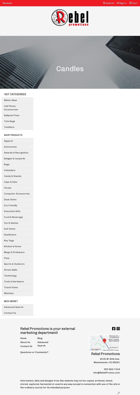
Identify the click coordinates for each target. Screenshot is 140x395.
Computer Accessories (17, 193)
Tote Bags (9, 121)
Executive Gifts (12, 211)
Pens (6, 258)
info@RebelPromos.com (106, 372)
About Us (25, 342)
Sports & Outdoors (14, 264)
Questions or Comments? (34, 352)
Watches (9, 293)
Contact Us (10, 313)
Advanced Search (13, 307)
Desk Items (10, 199)
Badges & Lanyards (14, 158)
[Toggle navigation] (4, 33)
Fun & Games (11, 223)
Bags (7, 164)
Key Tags (9, 240)
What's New (10, 100)
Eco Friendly (10, 205)
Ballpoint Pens (11, 115)
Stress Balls (10, 269)
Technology (10, 275)
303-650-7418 (112, 369)
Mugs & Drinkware (14, 252)
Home (23, 338)
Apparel (8, 141)
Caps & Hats (10, 182)
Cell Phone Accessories (11, 108)
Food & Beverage (13, 217)
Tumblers (9, 127)
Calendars (9, 170)
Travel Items (11, 287)
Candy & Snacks (12, 176)
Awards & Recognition (16, 152)
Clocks (7, 187)
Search (108, 3)
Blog (39, 338)
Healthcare (10, 234)
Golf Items (9, 228)
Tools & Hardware (14, 281)
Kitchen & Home (12, 246)
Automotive (10, 146)
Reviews (7, 3)
